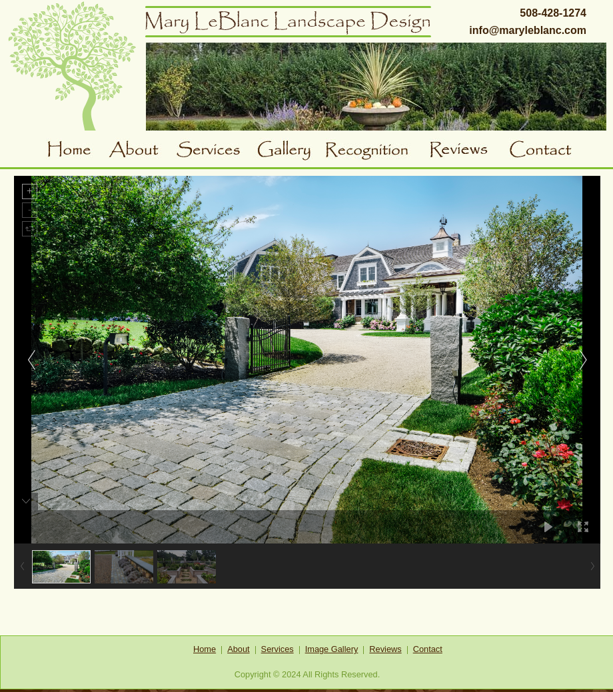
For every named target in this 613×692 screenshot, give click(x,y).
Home (77, 151)
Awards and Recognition (377, 151)
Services (214, 151)
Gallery (289, 151)
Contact (544, 151)
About (142, 151)
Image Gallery (331, 649)
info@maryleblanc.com (527, 30)
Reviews (468, 151)
